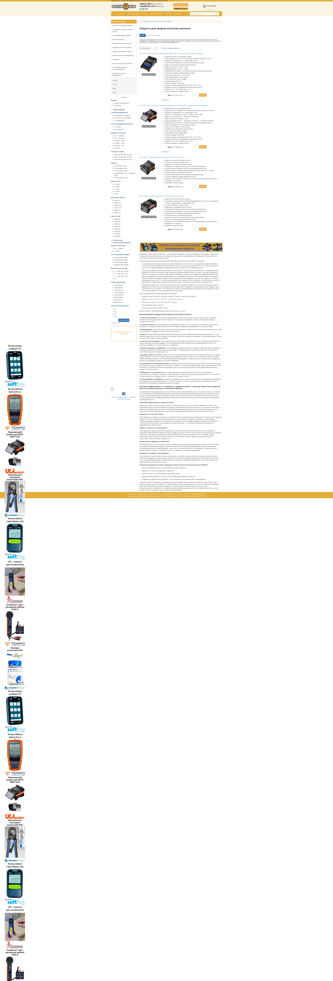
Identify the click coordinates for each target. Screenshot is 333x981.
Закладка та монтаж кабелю (123, 47)
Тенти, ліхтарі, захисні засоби (123, 63)
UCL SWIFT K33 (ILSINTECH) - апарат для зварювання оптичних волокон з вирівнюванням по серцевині (173, 105)
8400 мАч (116, 236)
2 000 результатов (119, 166)
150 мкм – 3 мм (118, 143)
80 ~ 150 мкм (117, 248)
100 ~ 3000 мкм (118, 138)
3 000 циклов (117, 287)
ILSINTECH (116, 106)
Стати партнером (134, 14)
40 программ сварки (120, 257)
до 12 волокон (118, 129)
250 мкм (116, 148)
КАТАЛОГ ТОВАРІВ (123, 22)
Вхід (205, 9)
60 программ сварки (120, 260)
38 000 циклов (118, 297)
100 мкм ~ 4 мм (118, 141)
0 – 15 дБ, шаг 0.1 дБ (120, 276)
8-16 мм (115, 191)
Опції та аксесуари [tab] (153, 35)
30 (114, 311)
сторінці (182, 311)
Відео (114, 88)
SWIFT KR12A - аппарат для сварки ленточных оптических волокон (161, 196)
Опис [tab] (142, 35)
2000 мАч (116, 219)
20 (114, 309)
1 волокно (116, 127)
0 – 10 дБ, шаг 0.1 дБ (120, 274)
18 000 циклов (118, 295)
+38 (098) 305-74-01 (147, 6)
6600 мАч (116, 234)
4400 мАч (116, 226)
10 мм (115, 194)
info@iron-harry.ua (180, 9)
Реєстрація (211, 9)
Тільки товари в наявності (171, 48)
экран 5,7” (116, 213)
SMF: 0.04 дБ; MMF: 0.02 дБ (122, 159)
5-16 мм (115, 184)
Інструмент (123, 59)
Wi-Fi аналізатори (118, 39)
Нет (114, 278)
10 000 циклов (118, 292)
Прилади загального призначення (123, 74)
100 (114, 316)
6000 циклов (117, 302)
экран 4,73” (116, 208)
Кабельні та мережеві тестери (123, 26)
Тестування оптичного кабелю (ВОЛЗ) (123, 30)
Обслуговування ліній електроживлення (123, 68)
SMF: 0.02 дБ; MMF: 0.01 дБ (122, 157)
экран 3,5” (116, 200)
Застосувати (124, 320)
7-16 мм (115, 189)
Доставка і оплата (156, 14)
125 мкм (116, 251)
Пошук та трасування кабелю (123, 51)
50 (114, 313)
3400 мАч (116, 221)
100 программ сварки (120, 262)
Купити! (202, 95)
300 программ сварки (120, 265)
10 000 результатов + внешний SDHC (123, 174)
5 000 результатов (119, 168)
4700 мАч (116, 229)
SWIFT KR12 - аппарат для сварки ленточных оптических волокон (161, 157)
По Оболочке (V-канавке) (121, 118)
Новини (115, 80)
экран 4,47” (116, 205)
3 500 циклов (117, 290)
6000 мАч (116, 231)
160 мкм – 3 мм (118, 145)
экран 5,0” (116, 210)
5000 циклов (117, 300)
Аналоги (165, 100)
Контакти (177, 14)
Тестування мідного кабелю (123, 35)
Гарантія (168, 14)
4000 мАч (116, 224)
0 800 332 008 (144, 4)
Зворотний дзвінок (181, 5)
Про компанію (120, 14)
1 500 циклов (117, 285)
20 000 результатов (119, 178)
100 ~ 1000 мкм (118, 136)
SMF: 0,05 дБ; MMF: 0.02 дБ (122, 154)
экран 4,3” (116, 203)
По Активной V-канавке (121, 115)
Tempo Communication (120, 103)
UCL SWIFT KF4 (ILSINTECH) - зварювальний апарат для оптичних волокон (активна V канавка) (170, 53)
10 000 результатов (119, 171)
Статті (115, 84)
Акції (114, 92)
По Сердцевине (118, 120)
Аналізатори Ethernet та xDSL (123, 43)
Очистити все (115, 323)
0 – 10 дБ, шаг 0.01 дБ (120, 271)
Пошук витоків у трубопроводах (123, 55)
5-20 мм (115, 186)
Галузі (145, 14)
